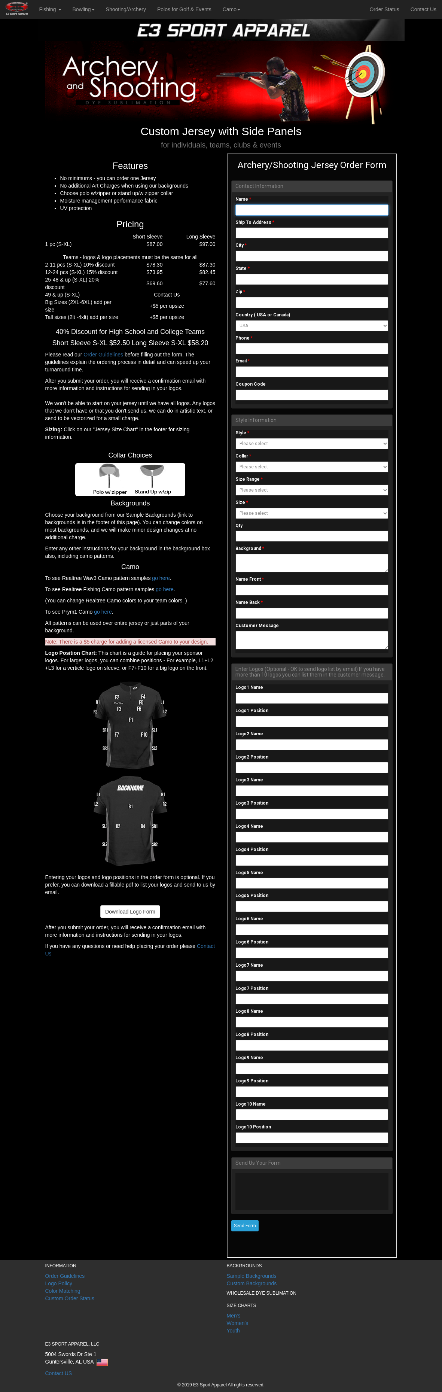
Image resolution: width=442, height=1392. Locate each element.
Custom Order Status (70, 1298)
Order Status (384, 9)
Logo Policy (58, 1283)
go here (160, 578)
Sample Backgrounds (252, 1276)
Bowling (84, 9)
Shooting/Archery (126, 9)
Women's (238, 1323)
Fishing (50, 9)
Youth (233, 1331)
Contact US (58, 1373)
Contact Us (423, 9)
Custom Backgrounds (252, 1283)
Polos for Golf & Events (184, 9)
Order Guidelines (104, 355)
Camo (231, 9)
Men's (234, 1316)
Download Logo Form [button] (130, 912)
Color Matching (62, 1291)
